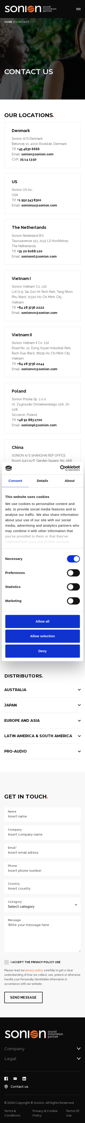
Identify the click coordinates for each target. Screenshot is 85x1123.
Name (12, 811)
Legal (10, 1058)
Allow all (42, 621)
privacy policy (34, 970)
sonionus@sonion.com (39, 205)
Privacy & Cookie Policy (45, 1113)
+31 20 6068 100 (29, 251)
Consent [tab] (15, 481)
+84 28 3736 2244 (30, 364)
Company (15, 829)
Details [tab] (42, 481)
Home (8, 22)
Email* (12, 847)
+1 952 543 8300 (29, 200)
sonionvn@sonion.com (39, 313)
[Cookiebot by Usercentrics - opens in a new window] (60, 468)
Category (15, 901)
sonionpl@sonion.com (39, 425)
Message (14, 920)
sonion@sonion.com (37, 154)
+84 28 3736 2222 (30, 307)
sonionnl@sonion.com (39, 256)
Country (14, 883)
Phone (12, 865)
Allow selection (42, 636)
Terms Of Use (72, 1113)
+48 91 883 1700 (29, 420)
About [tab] (70, 481)
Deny (42, 651)
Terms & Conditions (12, 1113)
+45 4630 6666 (28, 149)
